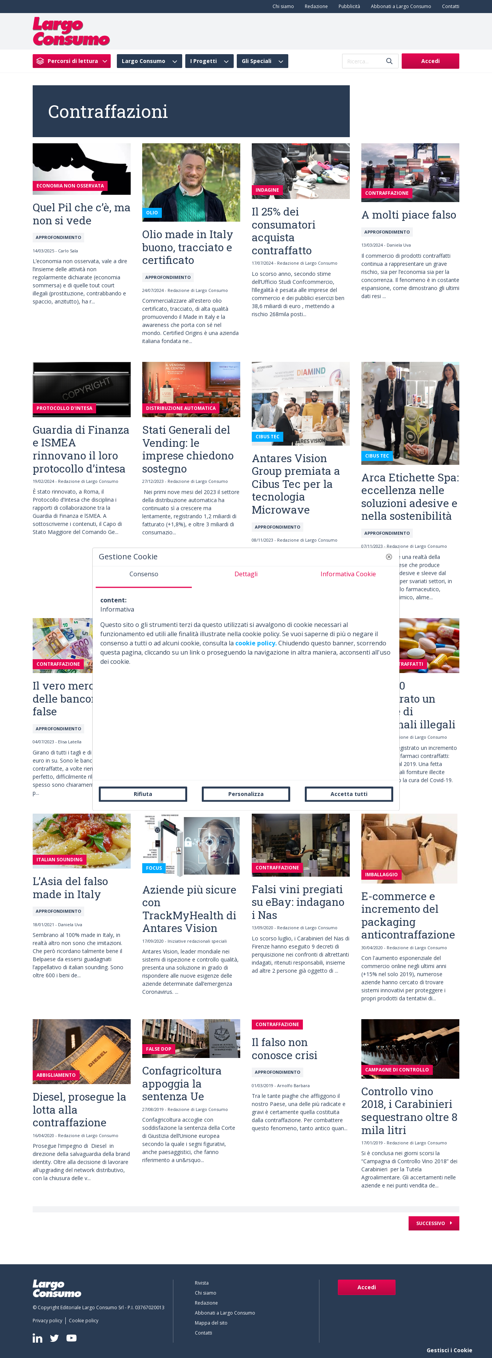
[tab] (144, 577)
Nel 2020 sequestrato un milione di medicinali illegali (408, 704)
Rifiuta (143, 794)
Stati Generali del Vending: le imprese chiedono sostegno (188, 449)
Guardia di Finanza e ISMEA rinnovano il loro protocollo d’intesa (81, 449)
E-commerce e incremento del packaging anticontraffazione (408, 915)
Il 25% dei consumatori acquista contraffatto (284, 230)
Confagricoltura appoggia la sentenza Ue (182, 1083)
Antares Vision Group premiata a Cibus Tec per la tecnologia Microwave (296, 484)
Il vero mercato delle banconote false (73, 698)
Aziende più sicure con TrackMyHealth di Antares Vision (189, 908)
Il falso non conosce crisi (284, 1048)
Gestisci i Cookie (449, 1350)
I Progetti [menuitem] (203, 61)
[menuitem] (281, 6)
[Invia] (389, 61)
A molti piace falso (408, 214)
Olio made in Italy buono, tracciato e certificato (187, 247)
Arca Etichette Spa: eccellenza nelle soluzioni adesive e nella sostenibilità (410, 496)
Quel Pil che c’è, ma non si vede (82, 213)
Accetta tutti (349, 794)
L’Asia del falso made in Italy (70, 887)
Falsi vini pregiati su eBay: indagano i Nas (298, 902)
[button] (389, 556)
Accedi (430, 61)
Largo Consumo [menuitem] (143, 61)
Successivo (431, 1223)
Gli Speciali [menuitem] (256, 61)
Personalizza (246, 794)
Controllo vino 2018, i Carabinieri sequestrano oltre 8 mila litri (409, 1110)
